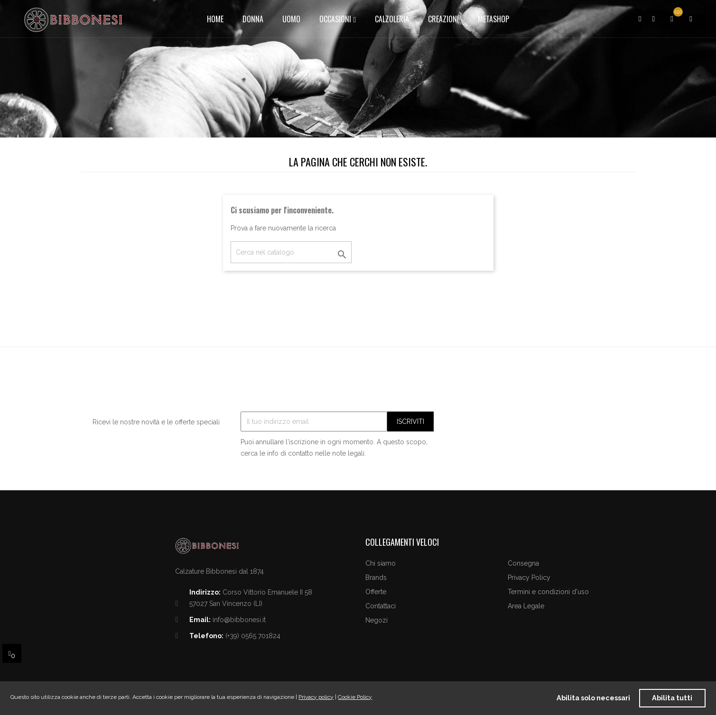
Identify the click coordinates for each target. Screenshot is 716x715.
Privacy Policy (529, 577)
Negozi (376, 620)
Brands (376, 577)
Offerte (375, 592)
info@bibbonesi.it (239, 619)
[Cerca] (291, 252)
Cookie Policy (355, 697)
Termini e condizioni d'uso (548, 592)
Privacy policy (316, 697)
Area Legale (526, 606)
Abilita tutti (672, 698)
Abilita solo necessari (593, 698)
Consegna (523, 563)
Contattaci (380, 606)
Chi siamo (380, 563)
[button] (690, 19)
